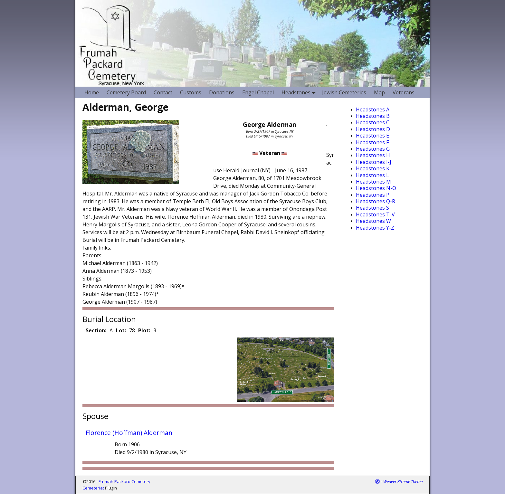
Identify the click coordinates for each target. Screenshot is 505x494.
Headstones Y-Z (375, 227)
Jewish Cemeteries (344, 92)
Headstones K (372, 168)
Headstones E (372, 135)
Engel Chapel (258, 92)
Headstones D (373, 129)
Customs (190, 92)
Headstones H (373, 155)
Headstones (299, 92)
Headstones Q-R (375, 201)
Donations (221, 92)
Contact (163, 92)
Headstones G (373, 148)
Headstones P (372, 194)
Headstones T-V (375, 214)
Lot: (121, 330)
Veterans (403, 92)
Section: (96, 330)
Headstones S (372, 207)
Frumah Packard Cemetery (124, 481)
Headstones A (372, 109)
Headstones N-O (376, 188)
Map (379, 92)
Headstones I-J (373, 162)
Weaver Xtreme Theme (403, 481)
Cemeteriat (93, 488)
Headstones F (372, 142)
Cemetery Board (126, 92)
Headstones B (373, 115)
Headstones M (373, 181)
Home (91, 92)
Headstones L (372, 175)
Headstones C (372, 122)
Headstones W (373, 220)
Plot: (144, 330)
